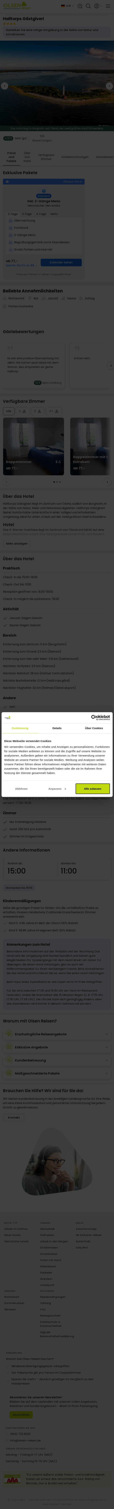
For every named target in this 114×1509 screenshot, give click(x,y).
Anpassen (57, 788)
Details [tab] (57, 728)
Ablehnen (21, 788)
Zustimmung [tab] (20, 728)
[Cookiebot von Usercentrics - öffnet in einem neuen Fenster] (94, 717)
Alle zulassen (92, 788)
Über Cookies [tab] (94, 728)
